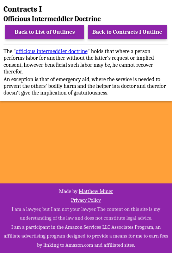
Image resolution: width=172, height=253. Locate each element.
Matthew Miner (96, 191)
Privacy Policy (86, 200)
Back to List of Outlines (45, 31)
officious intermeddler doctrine (52, 51)
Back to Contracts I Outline (127, 31)
